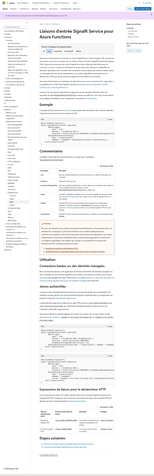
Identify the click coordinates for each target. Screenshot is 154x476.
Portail (130, 9)
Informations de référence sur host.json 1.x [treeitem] (16, 233)
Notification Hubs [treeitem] (13, 177)
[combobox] (15, 27)
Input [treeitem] (11, 202)
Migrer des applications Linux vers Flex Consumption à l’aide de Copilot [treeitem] (18, 72)
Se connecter (147, 3)
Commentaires (132, 31)
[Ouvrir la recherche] (139, 3)
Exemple (130, 28)
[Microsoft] (4, 3)
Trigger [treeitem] (12, 199)
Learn (41, 24)
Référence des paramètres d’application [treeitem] (14, 117)
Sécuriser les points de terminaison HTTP (62, 248)
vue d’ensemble (91, 98)
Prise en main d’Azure (143, 9)
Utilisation (131, 34)
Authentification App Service (65, 298)
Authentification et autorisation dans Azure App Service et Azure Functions (75, 251)
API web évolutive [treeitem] (14, 43)
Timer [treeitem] (10, 211)
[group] (77, 133)
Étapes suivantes (133, 37)
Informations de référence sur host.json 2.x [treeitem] (16, 228)
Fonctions (55, 24)
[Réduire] (26, 22)
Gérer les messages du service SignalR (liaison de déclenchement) (68, 444)
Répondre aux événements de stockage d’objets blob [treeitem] (18, 47)
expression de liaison (68, 197)
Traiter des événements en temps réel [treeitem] (16, 65)
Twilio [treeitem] (9, 214)
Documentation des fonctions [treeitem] (14, 31)
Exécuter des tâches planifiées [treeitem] (18, 61)
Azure (47, 24)
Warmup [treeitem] (10, 217)
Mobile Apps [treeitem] (12, 174)
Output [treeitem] (12, 205)
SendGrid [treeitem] (11, 186)
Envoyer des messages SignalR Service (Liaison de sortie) (65, 447)
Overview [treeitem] (13, 196)
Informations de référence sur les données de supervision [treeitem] (17, 239)
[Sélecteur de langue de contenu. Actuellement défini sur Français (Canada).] (11, 472)
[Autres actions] (112, 24)
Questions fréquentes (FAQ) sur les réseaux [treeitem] (16, 245)
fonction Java (68, 110)
